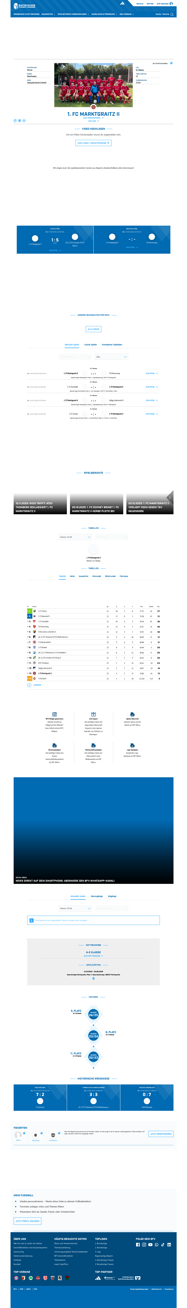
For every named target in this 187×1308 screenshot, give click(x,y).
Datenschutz (157, 1289)
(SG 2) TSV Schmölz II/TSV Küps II (49, 657)
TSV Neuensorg (43, 626)
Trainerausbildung (62, 1247)
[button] (15, 121)
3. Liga (98, 1251)
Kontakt (17, 1264)
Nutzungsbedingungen (139, 1289)
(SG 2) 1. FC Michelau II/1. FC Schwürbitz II (52, 652)
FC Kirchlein (42, 678)
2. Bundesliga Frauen (104, 1264)
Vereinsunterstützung (23, 1256)
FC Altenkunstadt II (44, 642)
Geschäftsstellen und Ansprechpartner (30, 1247)
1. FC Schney (42, 611)
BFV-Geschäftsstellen (63, 1256)
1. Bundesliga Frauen (104, 1260)
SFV (15, 1289)
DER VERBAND (127, 14)
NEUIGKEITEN (49, 14)
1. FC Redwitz (42, 647)
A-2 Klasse (140, 70)
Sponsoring (19, 1251)
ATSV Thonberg (43, 663)
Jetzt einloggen (163, 4)
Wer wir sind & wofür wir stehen (28, 1243)
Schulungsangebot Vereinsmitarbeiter (71, 1251)
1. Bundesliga (101, 1243)
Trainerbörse (59, 1260)
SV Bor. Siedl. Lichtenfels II (47, 631)
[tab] (72, 345)
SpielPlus (139, 4)
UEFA (28, 1289)
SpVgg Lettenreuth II (45, 668)
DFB (21, 1289)
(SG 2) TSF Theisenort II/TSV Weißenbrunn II (53, 637)
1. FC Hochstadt (43, 621)
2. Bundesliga (101, 1247)
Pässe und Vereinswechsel (65, 1243)
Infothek (150, 4)
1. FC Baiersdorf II (44, 616)
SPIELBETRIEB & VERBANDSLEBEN (73, 14)
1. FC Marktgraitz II (45, 673)
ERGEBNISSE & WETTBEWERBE (26, 14)
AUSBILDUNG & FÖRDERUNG (104, 14)
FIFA (35, 1289)
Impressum (169, 1289)
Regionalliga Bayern (104, 1256)
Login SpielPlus (61, 1264)
